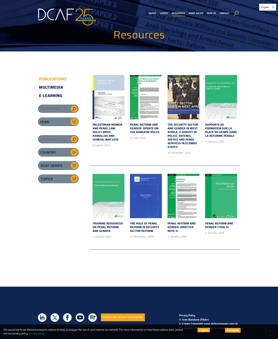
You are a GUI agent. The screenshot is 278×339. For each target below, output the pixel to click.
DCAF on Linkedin (42, 317)
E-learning (50, 96)
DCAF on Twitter (55, 317)
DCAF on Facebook (67, 317)
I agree (203, 330)
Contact (224, 13)
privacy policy (36, 333)
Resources (178, 13)
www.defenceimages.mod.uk (221, 324)
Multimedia (51, 87)
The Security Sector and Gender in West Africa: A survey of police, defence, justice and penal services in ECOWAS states (183, 112)
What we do (196, 13)
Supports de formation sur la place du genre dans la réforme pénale (221, 106)
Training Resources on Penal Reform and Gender (108, 203)
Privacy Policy (187, 315)
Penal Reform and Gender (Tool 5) (221, 201)
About (152, 13)
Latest (164, 13)
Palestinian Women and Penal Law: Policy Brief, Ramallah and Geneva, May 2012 (108, 108)
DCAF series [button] (51, 165)
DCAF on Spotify (92, 317)
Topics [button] (47, 179)
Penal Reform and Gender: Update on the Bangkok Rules (146, 104)
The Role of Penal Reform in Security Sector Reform (146, 203)
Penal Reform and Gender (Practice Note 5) (183, 203)
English (265, 7)
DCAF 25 (211, 13)
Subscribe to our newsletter (123, 317)
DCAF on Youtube (80, 317)
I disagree (233, 330)
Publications (52, 79)
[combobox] (267, 7)
